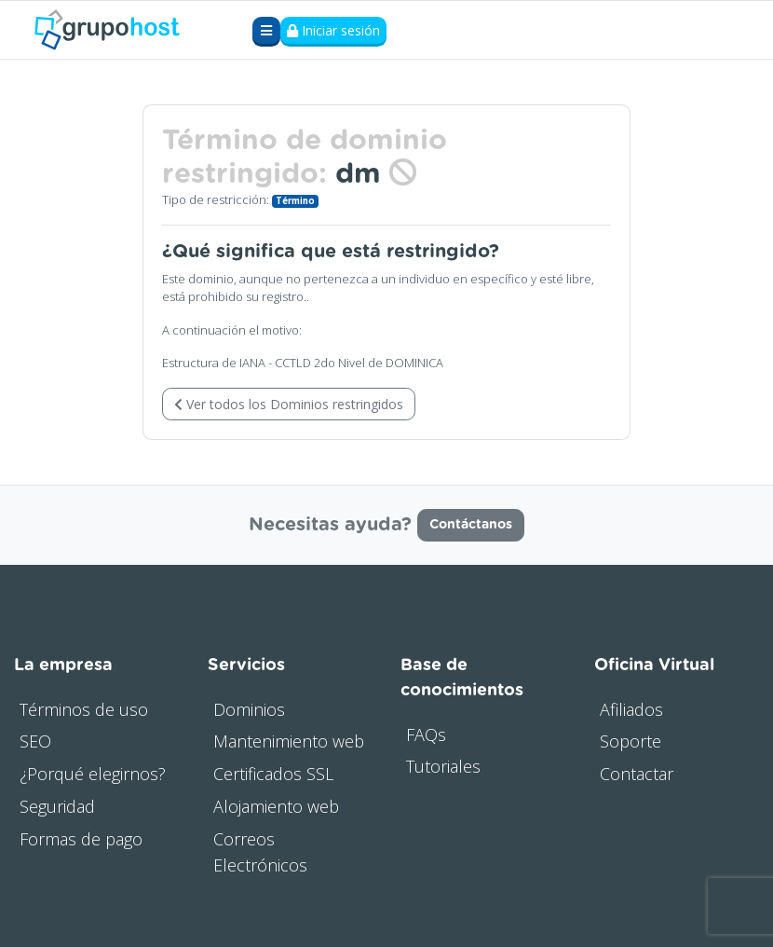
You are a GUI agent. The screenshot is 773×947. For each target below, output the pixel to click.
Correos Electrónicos (260, 852)
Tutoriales (443, 766)
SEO (35, 741)
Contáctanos (470, 524)
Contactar (636, 773)
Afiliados (631, 709)
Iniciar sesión (333, 30)
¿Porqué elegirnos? (93, 773)
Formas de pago (81, 839)
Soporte (630, 741)
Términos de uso (84, 709)
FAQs (426, 734)
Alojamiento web (276, 806)
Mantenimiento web (288, 741)
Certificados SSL (273, 773)
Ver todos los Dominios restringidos (288, 404)
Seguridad (57, 806)
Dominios (249, 709)
